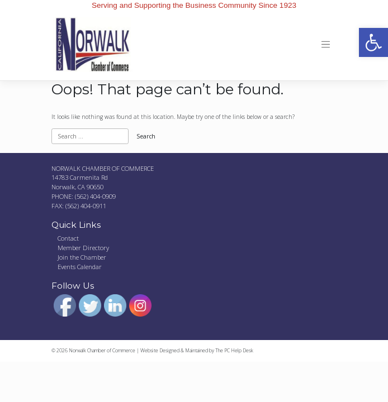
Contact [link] (68, 238)
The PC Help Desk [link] (234, 350)
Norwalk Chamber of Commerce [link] (102, 350)
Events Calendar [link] (80, 266)
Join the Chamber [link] (82, 257)
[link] (373, 42)
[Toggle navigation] (326, 44)
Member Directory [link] (83, 247)
